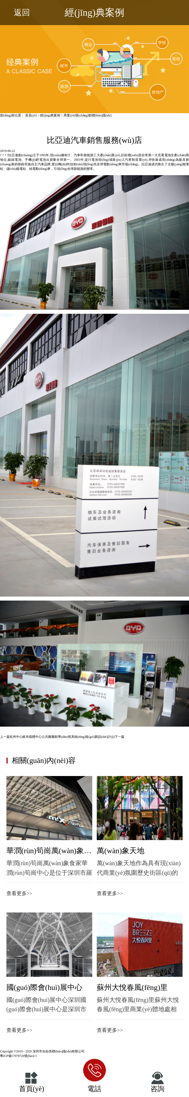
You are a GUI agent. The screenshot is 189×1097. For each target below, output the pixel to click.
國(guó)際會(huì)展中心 (44, 987)
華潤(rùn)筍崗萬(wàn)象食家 (49, 851)
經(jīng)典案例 (50, 115)
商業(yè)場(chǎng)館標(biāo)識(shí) (87, 115)
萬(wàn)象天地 (120, 851)
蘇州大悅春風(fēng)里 (132, 987)
